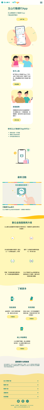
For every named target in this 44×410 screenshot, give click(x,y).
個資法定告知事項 (23, 405)
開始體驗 (17, 84)
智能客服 (12, 405)
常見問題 (17, 405)
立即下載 (22, 19)
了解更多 (12, 317)
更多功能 (17, 120)
